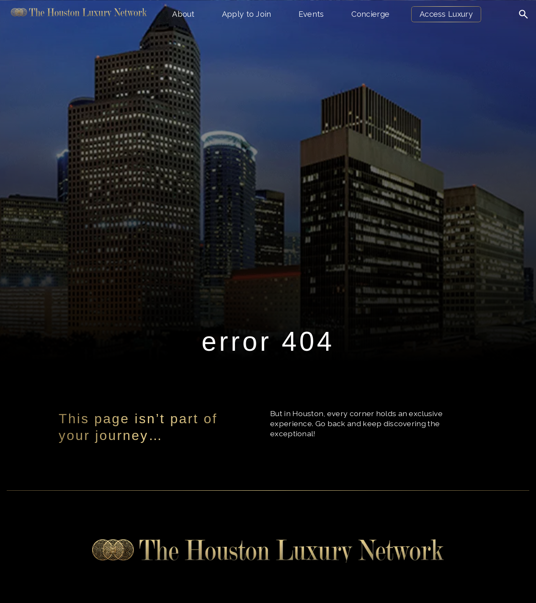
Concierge (370, 14)
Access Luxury (446, 14)
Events (311, 14)
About (183, 14)
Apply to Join (246, 14)
